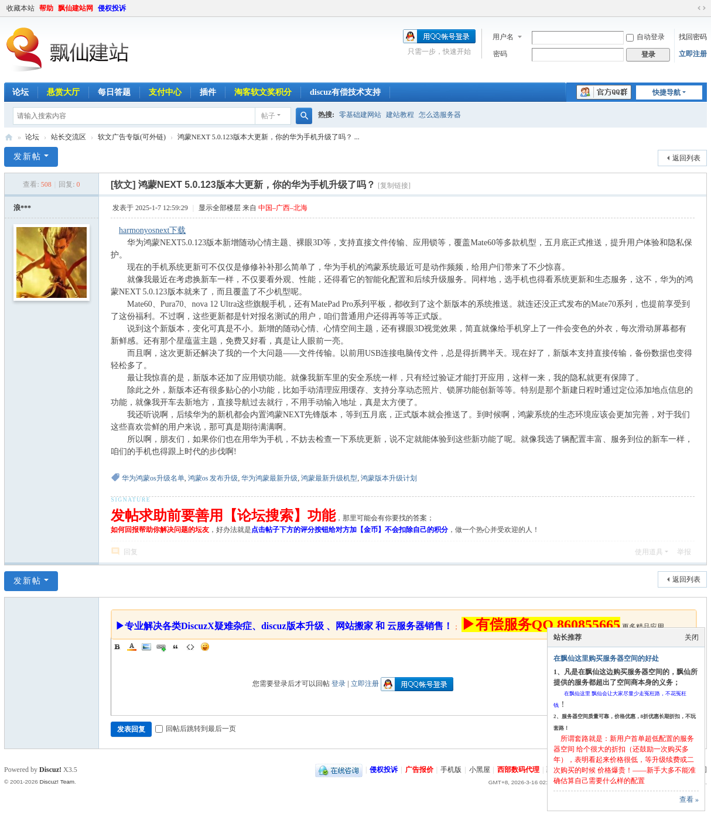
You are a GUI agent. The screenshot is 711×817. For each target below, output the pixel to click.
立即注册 (693, 54)
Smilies (205, 647)
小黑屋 (479, 769)
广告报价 (419, 769)
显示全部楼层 (220, 208)
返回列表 (686, 158)
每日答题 (114, 92)
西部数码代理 (518, 769)
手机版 (451, 769)
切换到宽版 (701, 8)
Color (132, 647)
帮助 (46, 8)
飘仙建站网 (75, 8)
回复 (131, 552)
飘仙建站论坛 (8, 137)
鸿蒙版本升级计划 (389, 478)
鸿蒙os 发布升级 (213, 478)
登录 (338, 683)
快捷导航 (666, 92)
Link (161, 647)
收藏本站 (20, 8)
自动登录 (645, 37)
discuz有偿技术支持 (345, 92)
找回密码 (693, 37)
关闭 (692, 637)
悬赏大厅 (63, 92)
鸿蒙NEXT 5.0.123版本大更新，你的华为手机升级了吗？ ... (268, 137)
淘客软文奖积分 (263, 92)
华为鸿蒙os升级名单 (153, 478)
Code (190, 647)
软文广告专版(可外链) (132, 137)
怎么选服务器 (440, 115)
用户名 (503, 37)
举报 (684, 552)
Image (146, 647)
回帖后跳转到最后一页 (195, 729)
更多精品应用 (643, 627)
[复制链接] (394, 185)
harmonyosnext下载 (152, 230)
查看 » (689, 799)
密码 (500, 54)
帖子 (268, 116)
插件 (208, 92)
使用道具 (649, 552)
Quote (176, 647)
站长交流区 (68, 137)
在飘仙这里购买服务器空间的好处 (606, 658)
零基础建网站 (360, 115)
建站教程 (400, 115)
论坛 (20, 92)
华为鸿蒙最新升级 (269, 478)
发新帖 (27, 156)
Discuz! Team (56, 781)
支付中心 (165, 92)
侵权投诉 (112, 8)
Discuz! (50, 769)
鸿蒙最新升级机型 (329, 478)
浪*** (22, 208)
